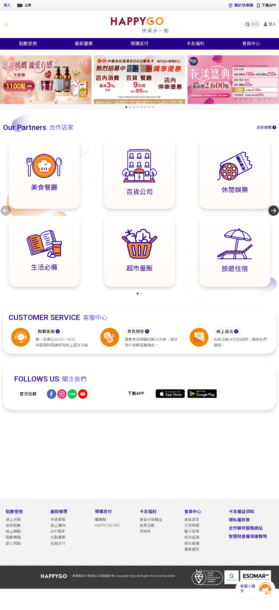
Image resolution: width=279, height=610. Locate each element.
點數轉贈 (13, 537)
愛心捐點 (13, 543)
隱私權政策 (239, 519)
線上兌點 (13, 519)
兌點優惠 (57, 537)
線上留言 (224, 331)
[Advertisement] (139, 454)
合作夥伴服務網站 (246, 528)
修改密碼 (191, 537)
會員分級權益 (151, 519)
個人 (7, 5)
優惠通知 (191, 549)
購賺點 (100, 519)
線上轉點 (13, 531)
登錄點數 (13, 525)
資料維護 (191, 543)
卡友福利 (148, 511)
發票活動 (147, 525)
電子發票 (191, 531)
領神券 (145, 531)
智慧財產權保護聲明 (248, 536)
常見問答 (135, 331)
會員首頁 (191, 519)
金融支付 (57, 543)
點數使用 (14, 511)
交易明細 (191, 525)
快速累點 (57, 519)
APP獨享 (57, 531)
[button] (126, 107)
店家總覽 (264, 127)
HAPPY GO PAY (107, 525)
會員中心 (192, 511)
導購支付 (103, 511)
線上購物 (57, 525)
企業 (28, 5)
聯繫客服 (46, 331)
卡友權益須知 (241, 511)
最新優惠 (58, 511)
